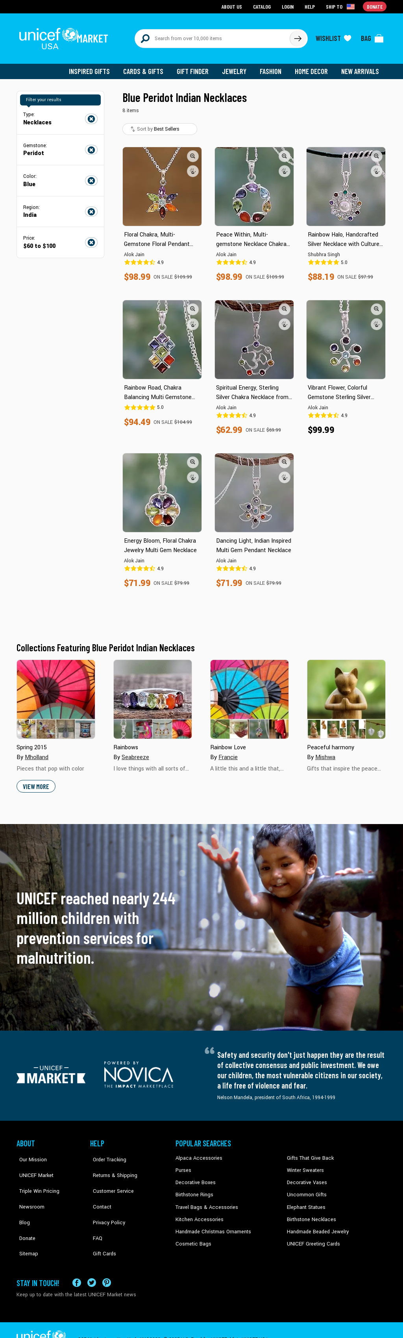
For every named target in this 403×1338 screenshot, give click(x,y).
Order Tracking (106, 1153)
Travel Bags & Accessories (204, 1201)
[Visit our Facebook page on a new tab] (76, 1263)
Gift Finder (196, 67)
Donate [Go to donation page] (375, 6)
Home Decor (312, 67)
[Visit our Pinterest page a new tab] (106, 1263)
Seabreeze (135, 752)
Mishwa (325, 752)
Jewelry (237, 67)
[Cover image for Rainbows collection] (152, 695)
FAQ (95, 1213)
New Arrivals (360, 67)
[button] (193, 151)
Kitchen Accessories (198, 1213)
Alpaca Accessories (197, 1153)
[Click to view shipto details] (341, 6)
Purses (183, 1165)
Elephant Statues (305, 1201)
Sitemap (26, 1225)
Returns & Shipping (111, 1165)
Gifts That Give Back (309, 1153)
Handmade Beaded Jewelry (316, 1225)
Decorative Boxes (194, 1177)
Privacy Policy (105, 1201)
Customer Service (109, 1177)
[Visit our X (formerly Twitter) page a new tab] (91, 1263)
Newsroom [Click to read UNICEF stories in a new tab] (29, 1189)
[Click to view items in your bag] (372, 36)
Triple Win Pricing (35, 1177)
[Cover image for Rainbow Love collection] (249, 695)
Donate (24, 1213)
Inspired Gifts (95, 67)
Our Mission (30, 1153)
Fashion (273, 67)
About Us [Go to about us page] (233, 6)
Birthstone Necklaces (310, 1213)
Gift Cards (101, 1225)
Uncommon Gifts (306, 1189)
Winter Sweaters (304, 1165)
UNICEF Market (32, 1165)
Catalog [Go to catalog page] (263, 6)
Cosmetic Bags (192, 1237)
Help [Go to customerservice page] (310, 6)
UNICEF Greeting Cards (311, 1237)
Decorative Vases (306, 1177)
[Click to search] (297, 36)
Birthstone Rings (194, 1189)
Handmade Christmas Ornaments (212, 1225)
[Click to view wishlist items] (333, 36)
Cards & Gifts (147, 67)
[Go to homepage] (66, 36)
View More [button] (35, 781)
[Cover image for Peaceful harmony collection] (346, 695)
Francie (228, 752)
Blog (22, 1201)
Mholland (36, 752)
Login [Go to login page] (288, 6)
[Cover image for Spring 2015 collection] (56, 695)
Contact (98, 1189)
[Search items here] (212, 36)
